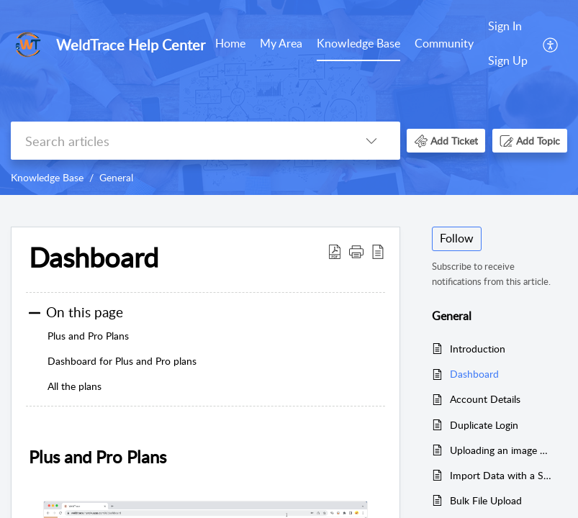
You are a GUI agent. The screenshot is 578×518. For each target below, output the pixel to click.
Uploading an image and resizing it (501, 450)
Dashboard (474, 374)
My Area (281, 43)
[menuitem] (230, 44)
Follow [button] (457, 238)
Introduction (477, 348)
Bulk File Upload (486, 500)
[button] (551, 43)
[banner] (289, 97)
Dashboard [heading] (93, 257)
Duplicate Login (484, 425)
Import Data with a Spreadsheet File (501, 475)
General (116, 177)
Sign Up (508, 60)
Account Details (485, 399)
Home (230, 43)
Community (444, 43)
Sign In (505, 26)
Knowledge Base (358, 43)
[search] (177, 141)
